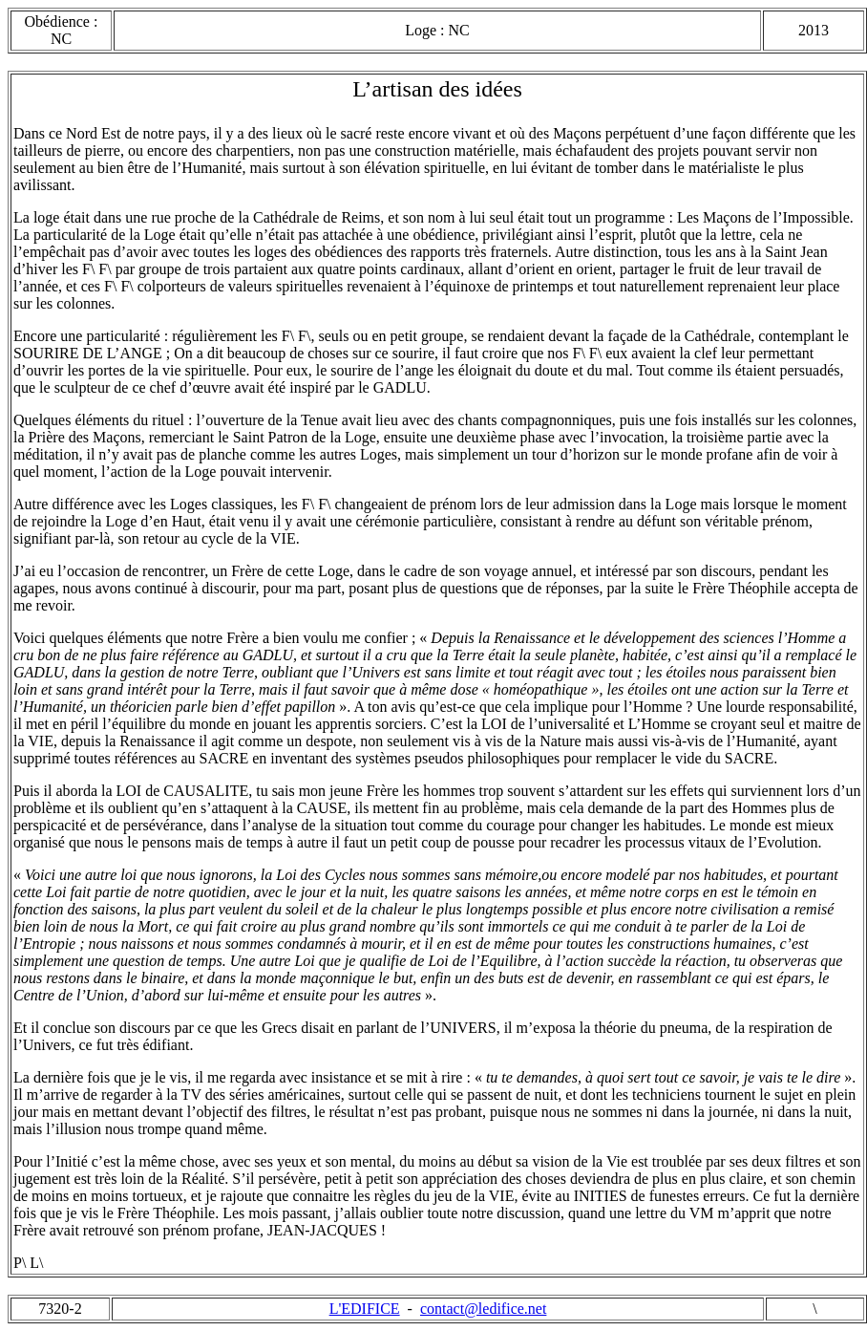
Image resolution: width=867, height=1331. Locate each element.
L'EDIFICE (364, 1308)
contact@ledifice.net (483, 1308)
